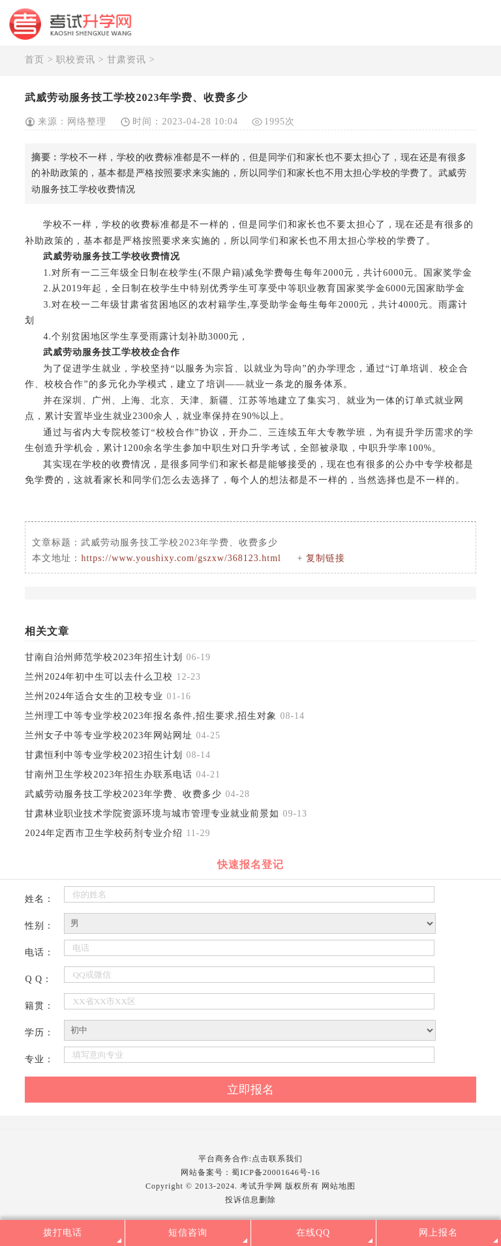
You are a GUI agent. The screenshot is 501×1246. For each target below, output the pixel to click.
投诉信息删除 (250, 1199)
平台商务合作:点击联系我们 (250, 1158)
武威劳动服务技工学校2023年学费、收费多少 (123, 794)
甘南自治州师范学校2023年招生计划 (104, 657)
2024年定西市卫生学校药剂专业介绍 (104, 833)
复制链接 (325, 558)
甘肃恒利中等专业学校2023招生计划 (104, 755)
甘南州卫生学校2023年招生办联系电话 (108, 774)
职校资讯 (75, 60)
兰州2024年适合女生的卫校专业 (94, 696)
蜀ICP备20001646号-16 (276, 1172)
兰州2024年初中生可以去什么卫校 (99, 677)
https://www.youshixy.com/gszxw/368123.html (181, 558)
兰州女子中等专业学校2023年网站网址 (108, 735)
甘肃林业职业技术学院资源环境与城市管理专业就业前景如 (152, 814)
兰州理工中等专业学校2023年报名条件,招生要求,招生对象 (151, 716)
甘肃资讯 (126, 60)
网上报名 (438, 1233)
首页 (34, 60)
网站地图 (339, 1186)
